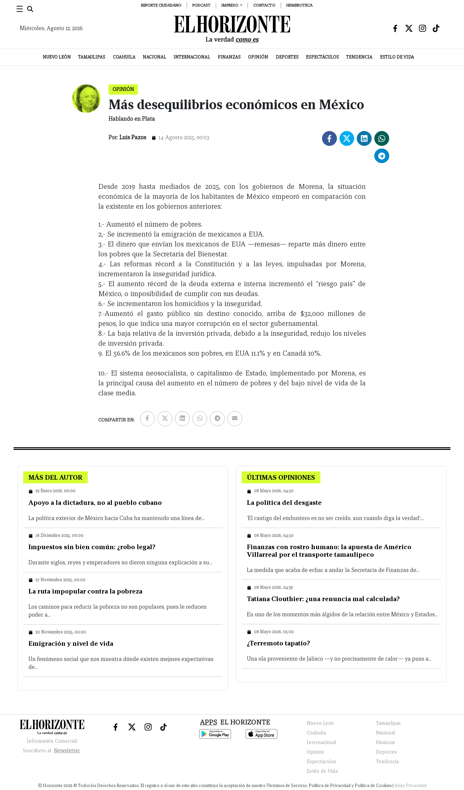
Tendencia (359, 57)
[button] (231, 5)
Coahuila (124, 57)
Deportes (287, 57)
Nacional (154, 57)
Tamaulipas (91, 57)
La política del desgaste (284, 502)
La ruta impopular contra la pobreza (85, 591)
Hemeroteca (299, 5)
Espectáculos (322, 57)
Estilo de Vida (397, 57)
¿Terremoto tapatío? (278, 643)
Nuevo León (57, 57)
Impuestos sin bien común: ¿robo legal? (92, 547)
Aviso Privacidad (410, 785)
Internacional (191, 57)
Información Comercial (52, 741)
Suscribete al (52, 750)
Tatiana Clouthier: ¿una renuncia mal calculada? (323, 598)
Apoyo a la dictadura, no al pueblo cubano (95, 502)
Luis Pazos (132, 137)
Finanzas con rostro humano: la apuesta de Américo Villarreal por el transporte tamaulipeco (329, 551)
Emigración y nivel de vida (70, 643)
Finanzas (229, 57)
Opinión (258, 57)
